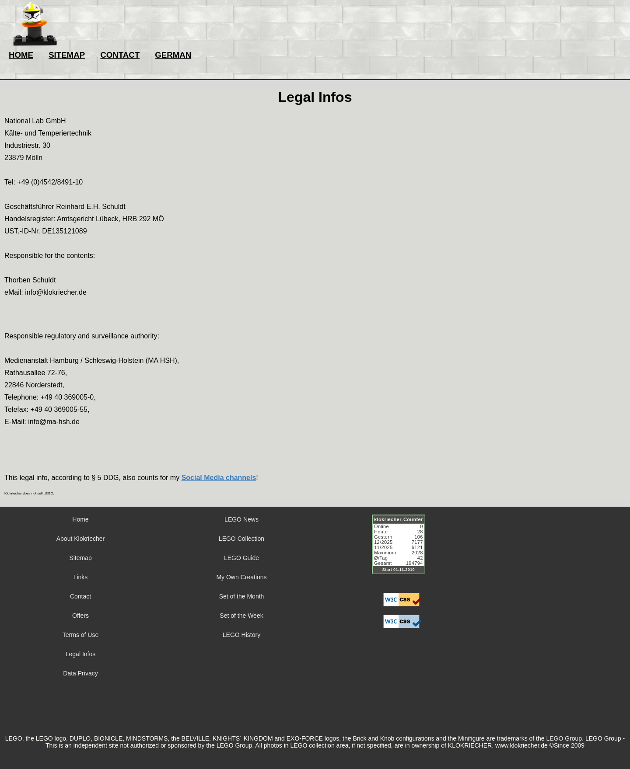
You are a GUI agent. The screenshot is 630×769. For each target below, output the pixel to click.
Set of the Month (241, 596)
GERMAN (173, 54)
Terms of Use (80, 634)
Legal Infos (81, 654)
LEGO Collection (241, 538)
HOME (21, 54)
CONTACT (120, 54)
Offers (80, 615)
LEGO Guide (241, 557)
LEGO (554, 738)
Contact (80, 596)
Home (80, 519)
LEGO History (241, 634)
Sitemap (80, 557)
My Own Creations (241, 577)
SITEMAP (67, 54)
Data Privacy (80, 673)
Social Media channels (219, 477)
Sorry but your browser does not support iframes (402, 550)
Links (81, 577)
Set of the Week (241, 615)
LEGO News (241, 519)
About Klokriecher (80, 538)
